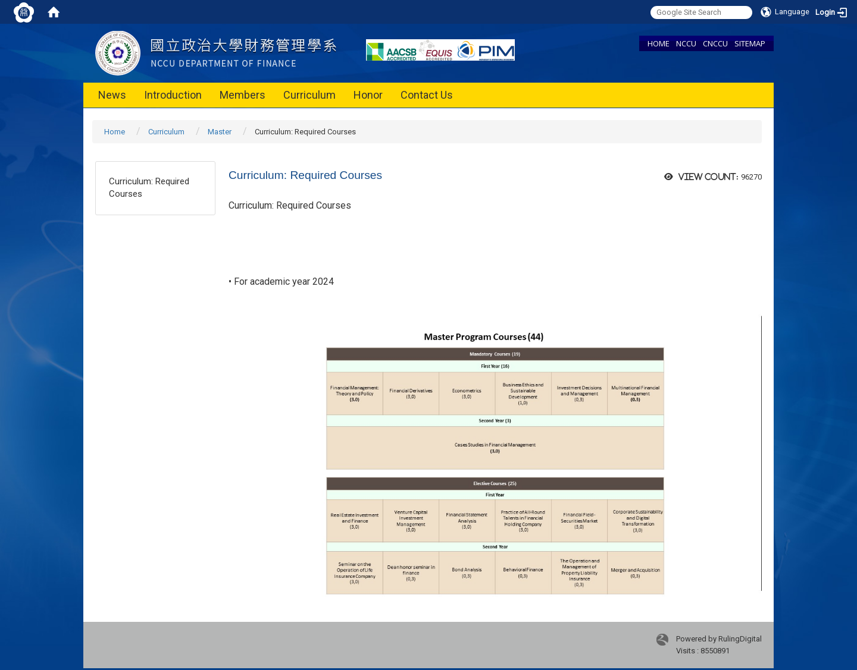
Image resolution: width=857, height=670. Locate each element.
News (112, 95)
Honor (368, 95)
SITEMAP (749, 43)
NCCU (686, 43)
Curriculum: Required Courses (149, 187)
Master (220, 131)
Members (242, 95)
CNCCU (715, 43)
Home (114, 131)
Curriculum (309, 95)
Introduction (173, 95)
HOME (659, 43)
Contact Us (427, 95)
